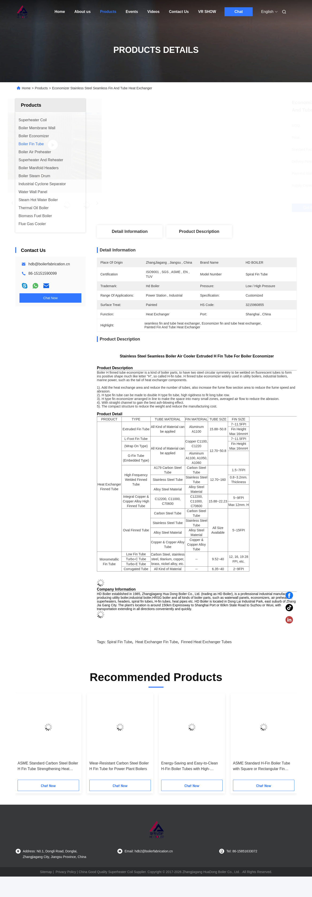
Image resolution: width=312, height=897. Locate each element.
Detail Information (130, 231)
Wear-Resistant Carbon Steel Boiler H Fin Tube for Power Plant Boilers (119, 766)
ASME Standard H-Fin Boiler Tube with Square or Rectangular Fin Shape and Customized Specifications (261, 766)
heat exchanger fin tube (156, 642)
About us (82, 12)
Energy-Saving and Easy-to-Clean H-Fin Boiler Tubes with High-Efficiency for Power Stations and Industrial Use (189, 766)
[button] (28, 738)
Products (108, 12)
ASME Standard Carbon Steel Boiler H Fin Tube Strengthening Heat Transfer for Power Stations (48, 766)
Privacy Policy (66, 872)
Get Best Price (223, 208)
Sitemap (46, 872)
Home (60, 12)
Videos (153, 12)
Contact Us (179, 12)
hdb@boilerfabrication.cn (49, 264)
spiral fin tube (119, 642)
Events (132, 12)
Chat (238, 12)
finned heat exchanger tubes (206, 642)
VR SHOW (207, 12)
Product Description (199, 231)
